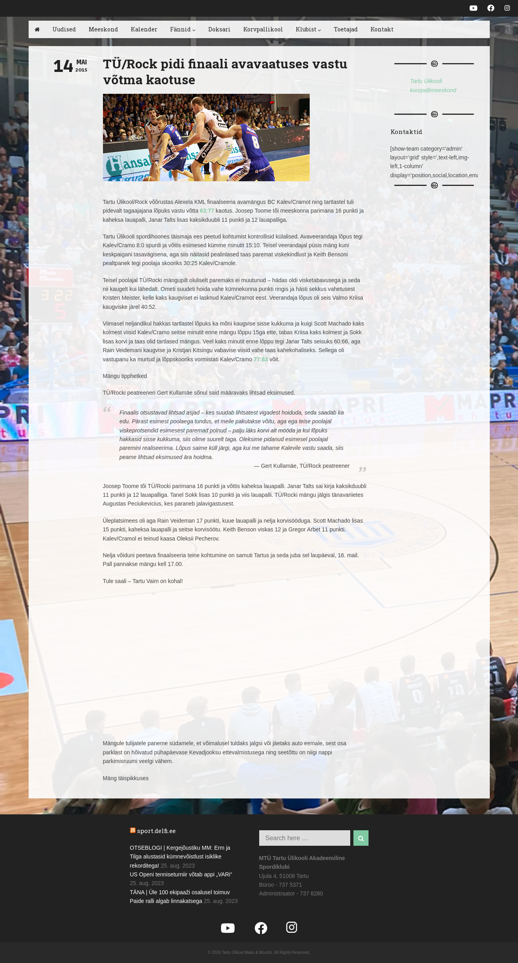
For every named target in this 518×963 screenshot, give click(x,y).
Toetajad (346, 29)
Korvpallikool (263, 29)
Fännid (183, 29)
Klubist (308, 29)
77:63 (261, 359)
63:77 (207, 210)
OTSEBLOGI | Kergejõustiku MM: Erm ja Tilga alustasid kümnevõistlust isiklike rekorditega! (180, 857)
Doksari (219, 29)
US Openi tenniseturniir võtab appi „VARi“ (181, 874)
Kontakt (382, 29)
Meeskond (103, 29)
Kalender (144, 29)
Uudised (64, 29)
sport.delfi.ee (156, 831)
